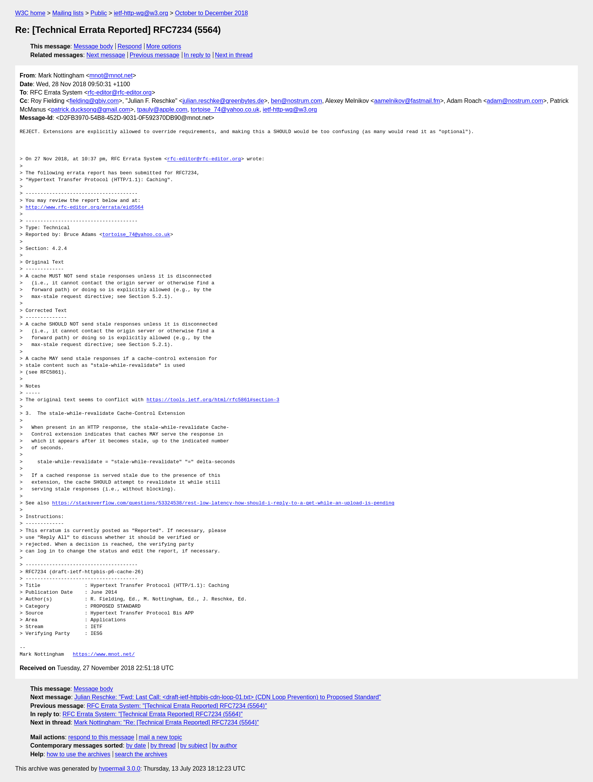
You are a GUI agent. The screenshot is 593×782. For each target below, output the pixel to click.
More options (164, 46)
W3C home (30, 13)
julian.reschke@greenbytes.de (223, 101)
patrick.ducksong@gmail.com (90, 109)
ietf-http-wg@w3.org (141, 13)
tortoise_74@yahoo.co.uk (225, 109)
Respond (130, 46)
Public (98, 13)
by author (224, 745)
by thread (163, 745)
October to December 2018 (211, 13)
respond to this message (101, 737)
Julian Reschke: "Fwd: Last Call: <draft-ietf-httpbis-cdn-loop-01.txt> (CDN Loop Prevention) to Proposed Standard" (228, 697)
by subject (193, 745)
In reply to (197, 55)
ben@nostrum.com (296, 101)
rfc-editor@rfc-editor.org (120, 92)
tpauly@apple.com (162, 109)
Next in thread (234, 55)
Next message (106, 55)
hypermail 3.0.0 (119, 768)
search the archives (141, 754)
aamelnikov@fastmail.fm (407, 101)
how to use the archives (78, 754)
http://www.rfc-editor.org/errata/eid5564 (85, 207)
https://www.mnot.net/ (104, 654)
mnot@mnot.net (111, 75)
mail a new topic (160, 737)
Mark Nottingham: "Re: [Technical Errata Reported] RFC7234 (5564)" (166, 722)
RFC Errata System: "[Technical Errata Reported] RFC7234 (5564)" (177, 706)
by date (136, 745)
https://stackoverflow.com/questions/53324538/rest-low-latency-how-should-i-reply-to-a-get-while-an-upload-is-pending (223, 503)
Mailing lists (68, 13)
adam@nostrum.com (515, 101)
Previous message (155, 55)
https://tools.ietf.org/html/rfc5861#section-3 (212, 400)
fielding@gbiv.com (94, 101)
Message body (93, 46)
